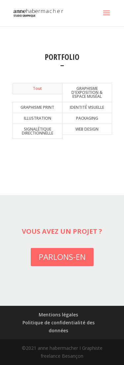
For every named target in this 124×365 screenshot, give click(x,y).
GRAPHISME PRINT (37, 107)
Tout (37, 88)
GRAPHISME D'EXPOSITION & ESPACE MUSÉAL (87, 92)
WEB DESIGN (87, 129)
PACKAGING (87, 118)
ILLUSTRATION (37, 118)
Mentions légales (58, 314)
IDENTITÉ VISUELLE (87, 107)
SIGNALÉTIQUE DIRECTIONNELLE (37, 131)
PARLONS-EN (62, 256)
